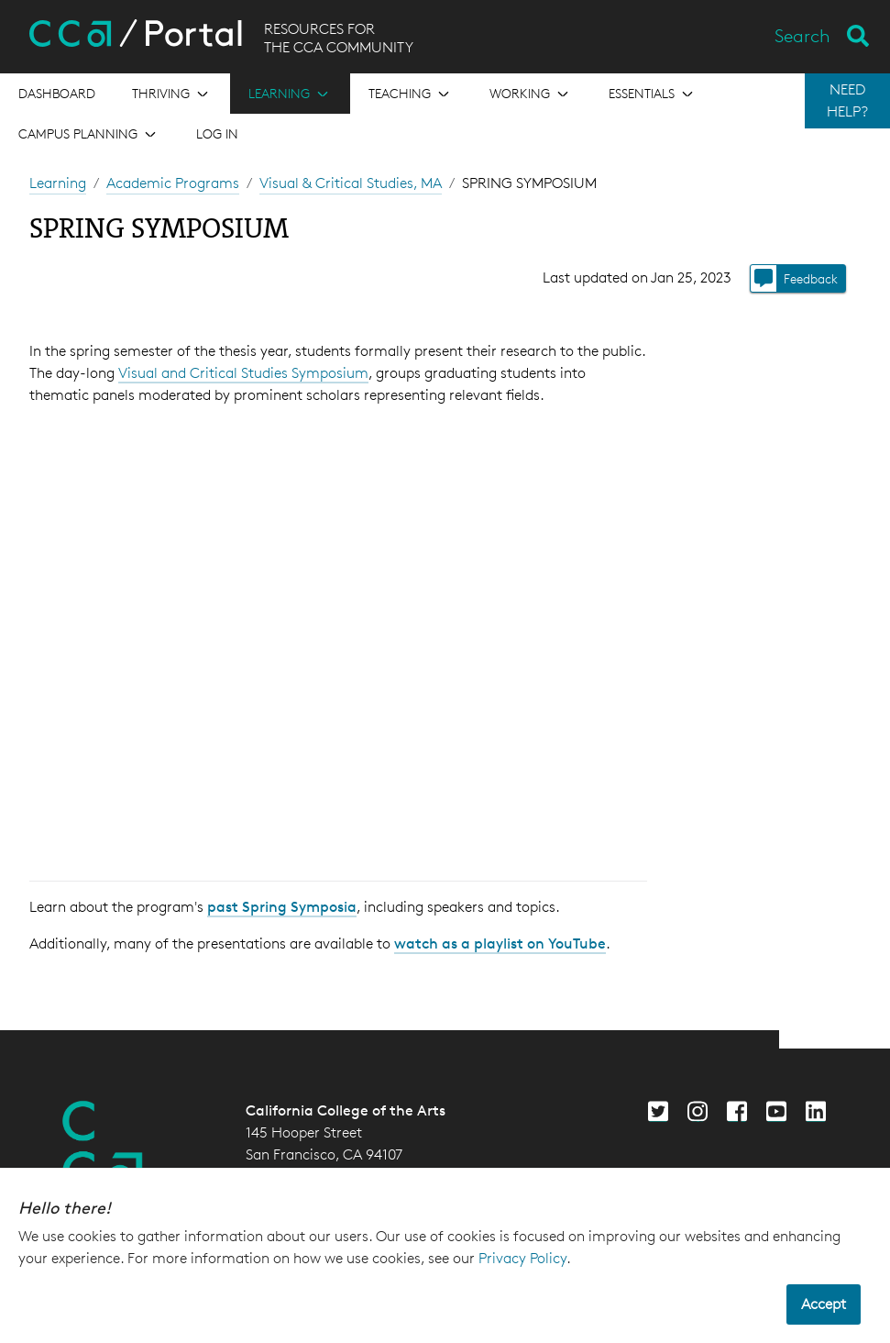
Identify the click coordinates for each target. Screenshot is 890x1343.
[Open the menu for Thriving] (172, 93)
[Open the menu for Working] (530, 93)
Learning (57, 183)
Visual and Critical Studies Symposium (243, 373)
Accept (823, 1304)
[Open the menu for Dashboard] (57, 93)
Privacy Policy (522, 1258)
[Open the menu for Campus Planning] (89, 134)
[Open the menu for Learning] (290, 93)
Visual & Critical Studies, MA (350, 183)
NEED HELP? (847, 100)
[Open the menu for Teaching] (410, 93)
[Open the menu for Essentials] (652, 93)
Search (802, 36)
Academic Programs (172, 183)
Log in (217, 133)
